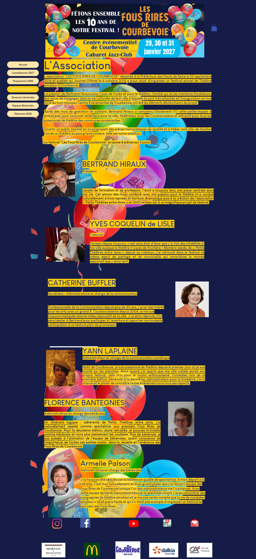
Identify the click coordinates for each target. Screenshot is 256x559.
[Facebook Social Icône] (85, 523)
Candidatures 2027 (23, 72)
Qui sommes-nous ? (23, 89)
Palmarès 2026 (23, 113)
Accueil (23, 64)
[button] (214, 27)
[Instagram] (57, 524)
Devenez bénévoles (23, 97)
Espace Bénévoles (23, 105)
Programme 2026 (23, 81)
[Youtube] (134, 524)
